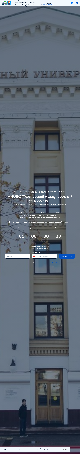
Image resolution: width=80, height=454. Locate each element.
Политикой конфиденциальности (59, 262)
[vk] (77, 3)
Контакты (28, 1)
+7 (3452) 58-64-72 (47, 2)
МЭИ (22, 4)
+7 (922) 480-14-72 (47, 3)
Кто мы (20, 1)
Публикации (29, 6)
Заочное (32, 2)
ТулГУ (33, 4)
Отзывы (20, 6)
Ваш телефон (36, 252)
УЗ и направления (21, 2)
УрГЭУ (16, 4)
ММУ (28, 4)
